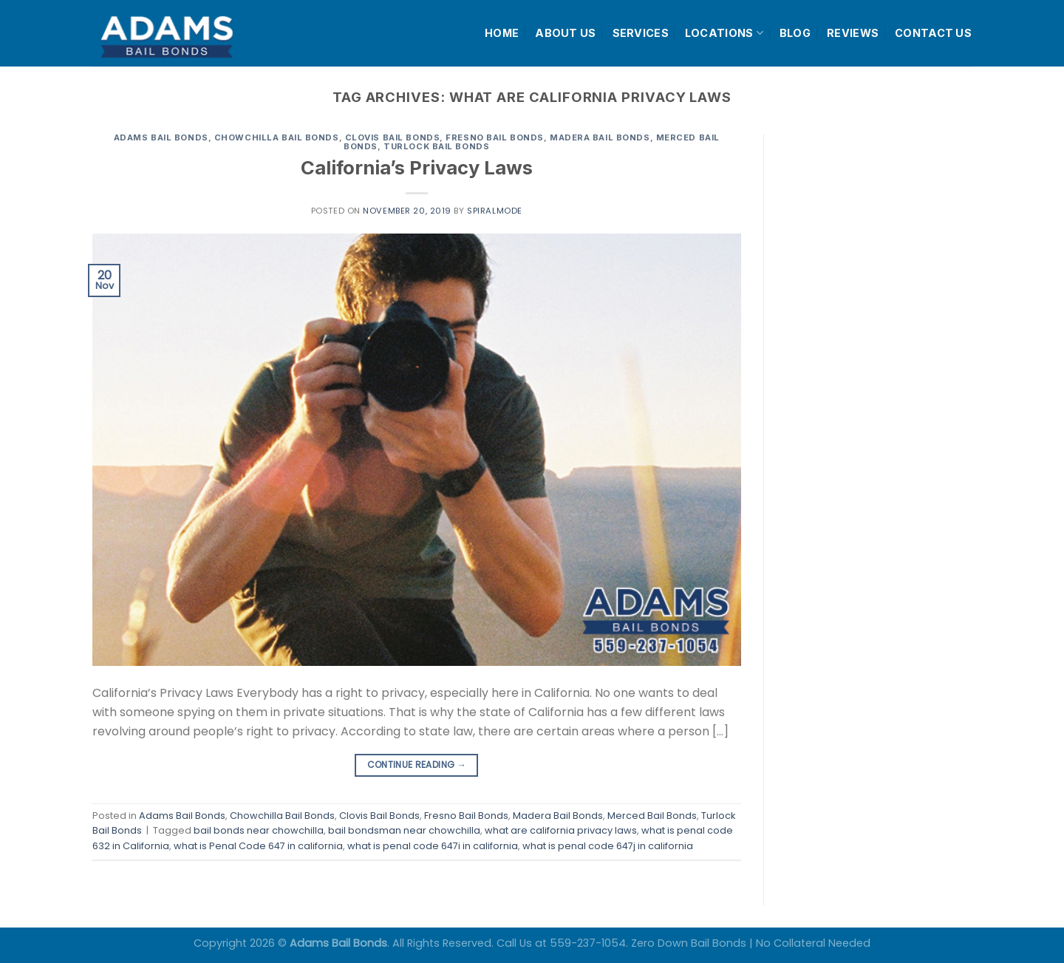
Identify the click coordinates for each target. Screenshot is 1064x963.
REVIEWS (853, 33)
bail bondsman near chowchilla (404, 830)
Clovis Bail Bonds (392, 137)
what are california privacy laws (561, 830)
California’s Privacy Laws (417, 167)
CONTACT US (933, 33)
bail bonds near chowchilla (259, 830)
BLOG (795, 33)
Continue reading (417, 765)
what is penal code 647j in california (607, 846)
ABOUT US (565, 33)
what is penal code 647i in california (432, 846)
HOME (502, 33)
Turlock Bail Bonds (436, 146)
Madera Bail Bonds (600, 137)
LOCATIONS (724, 33)
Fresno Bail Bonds (495, 137)
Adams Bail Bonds (161, 137)
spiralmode (494, 211)
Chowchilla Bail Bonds (276, 137)
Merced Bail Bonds (652, 815)
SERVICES (641, 33)
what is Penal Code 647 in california (258, 846)
